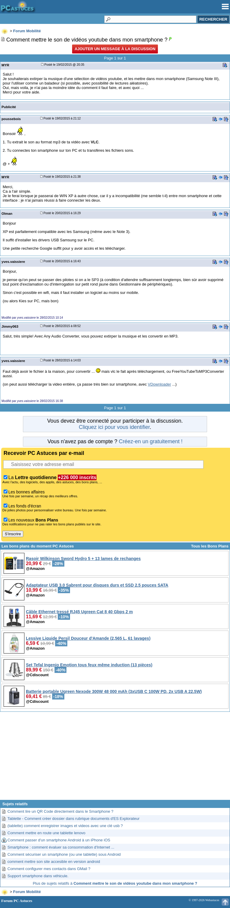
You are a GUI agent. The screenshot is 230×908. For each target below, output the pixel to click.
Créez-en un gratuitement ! (151, 441)
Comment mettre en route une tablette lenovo (46, 833)
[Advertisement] (115, 758)
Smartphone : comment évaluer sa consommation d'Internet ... (60, 847)
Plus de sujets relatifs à (115, 883)
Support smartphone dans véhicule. (38, 876)
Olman (6, 213)
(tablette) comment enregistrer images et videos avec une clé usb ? (65, 825)
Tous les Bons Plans (210, 546)
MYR (5, 65)
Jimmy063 (9, 326)
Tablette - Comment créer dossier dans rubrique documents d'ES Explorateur (73, 818)
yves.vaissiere (13, 261)
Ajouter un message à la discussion (114, 49)
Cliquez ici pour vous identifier (114, 427)
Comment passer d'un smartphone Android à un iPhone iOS (58, 840)
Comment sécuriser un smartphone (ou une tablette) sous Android (64, 854)
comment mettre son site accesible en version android (53, 861)
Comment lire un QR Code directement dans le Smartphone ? (60, 811)
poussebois (11, 119)
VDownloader (159, 384)
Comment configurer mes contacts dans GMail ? (48, 868)
